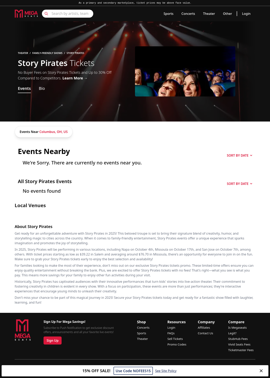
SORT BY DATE (239, 155)
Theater (209, 13)
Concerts (188, 13)
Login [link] (246, 13)
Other (227, 13)
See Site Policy (166, 371)
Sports (168, 13)
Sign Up (53, 340)
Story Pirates (75, 53)
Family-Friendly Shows (47, 53)
